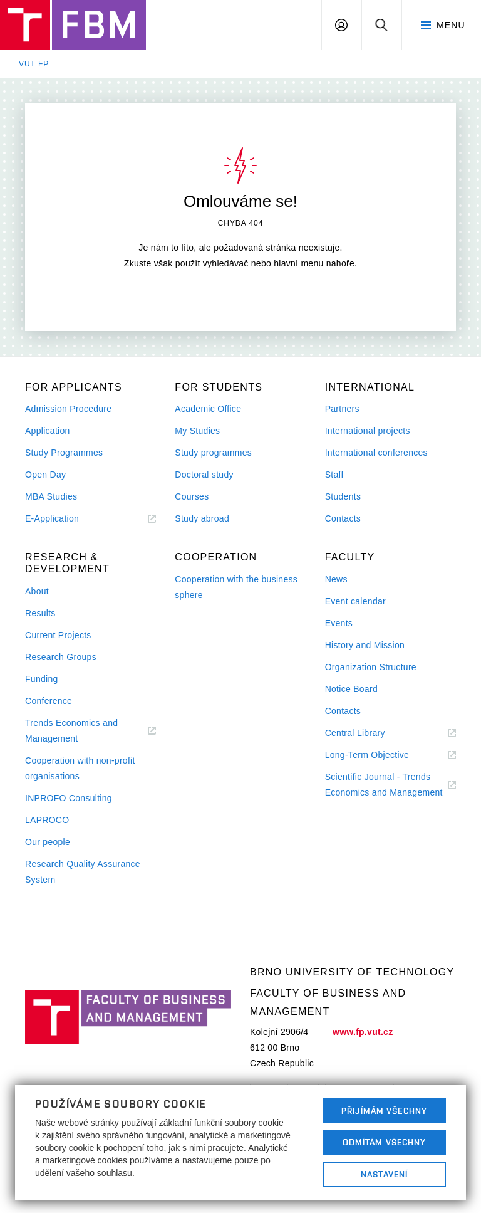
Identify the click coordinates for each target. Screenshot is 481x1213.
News (336, 579)
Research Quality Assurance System (82, 872)
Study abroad (202, 518)
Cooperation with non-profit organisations (80, 768)
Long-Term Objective (382, 755)
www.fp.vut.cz (363, 1032)
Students (343, 496)
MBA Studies (51, 496)
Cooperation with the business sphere (236, 587)
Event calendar (355, 601)
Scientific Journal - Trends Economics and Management (390, 786)
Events (339, 623)
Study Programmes (64, 453)
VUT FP (34, 64)
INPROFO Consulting (68, 798)
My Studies (197, 431)
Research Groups (60, 657)
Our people (47, 842)
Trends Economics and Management (71, 732)
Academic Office (208, 409)
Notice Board (351, 689)
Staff (334, 475)
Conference (48, 701)
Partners (342, 409)
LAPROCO (47, 820)
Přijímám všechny (384, 1111)
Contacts (343, 518)
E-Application (67, 519)
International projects (367, 431)
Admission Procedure (68, 409)
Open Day (45, 475)
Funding (41, 679)
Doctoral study (204, 475)
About (37, 591)
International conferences (376, 453)
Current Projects (58, 635)
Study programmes (213, 453)
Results (40, 613)
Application (47, 431)
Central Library (370, 733)
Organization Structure (370, 667)
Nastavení (384, 1174)
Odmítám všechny (385, 1142)
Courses (192, 496)
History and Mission (365, 645)
